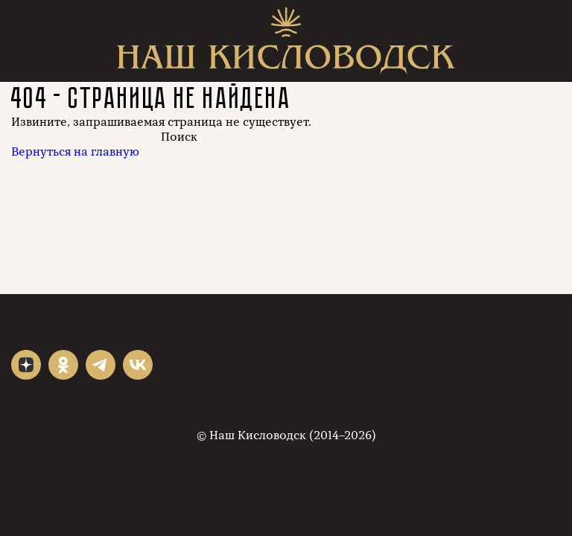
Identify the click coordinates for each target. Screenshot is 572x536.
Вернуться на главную (75, 151)
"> (26, 365)
